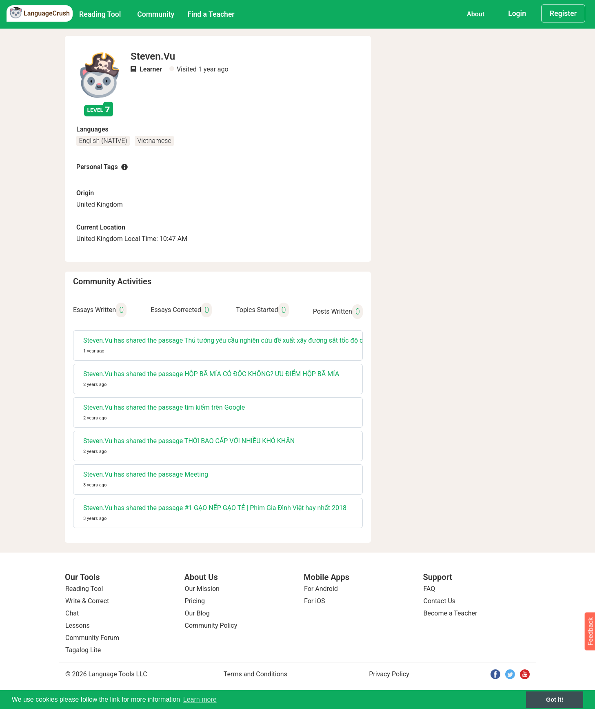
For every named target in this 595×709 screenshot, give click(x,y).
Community (155, 14)
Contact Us (440, 601)
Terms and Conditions (255, 674)
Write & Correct (87, 601)
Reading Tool (100, 14)
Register (563, 13)
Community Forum (92, 638)
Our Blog (197, 613)
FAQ (429, 589)
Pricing (195, 601)
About (475, 14)
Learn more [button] (200, 699)
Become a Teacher (450, 613)
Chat (72, 613)
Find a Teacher (210, 14)
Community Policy (211, 625)
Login (517, 13)
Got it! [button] (554, 699)
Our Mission (202, 589)
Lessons (77, 625)
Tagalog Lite (83, 650)
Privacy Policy (389, 674)
